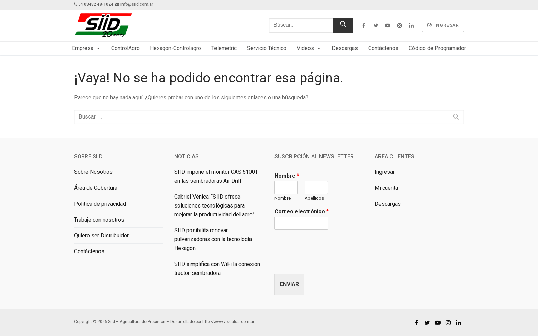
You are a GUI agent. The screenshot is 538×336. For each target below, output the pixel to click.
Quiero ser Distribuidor (101, 235)
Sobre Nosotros (93, 172)
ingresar (443, 25)
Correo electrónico (301, 211)
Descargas (345, 48)
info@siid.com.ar (136, 4)
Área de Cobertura (95, 187)
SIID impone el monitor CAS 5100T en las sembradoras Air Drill (216, 176)
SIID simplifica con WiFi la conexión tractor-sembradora (217, 268)
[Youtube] (388, 25)
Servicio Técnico (266, 48)
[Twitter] (376, 25)
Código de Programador (437, 48)
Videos (309, 48)
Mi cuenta (386, 187)
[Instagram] (400, 25)
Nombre (286, 175)
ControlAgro (125, 48)
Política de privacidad (100, 204)
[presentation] (326, 262)
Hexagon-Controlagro (175, 48)
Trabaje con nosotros (99, 219)
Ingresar (385, 172)
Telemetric (224, 48)
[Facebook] (364, 25)
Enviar (289, 284)
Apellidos (314, 198)
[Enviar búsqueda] (343, 25)
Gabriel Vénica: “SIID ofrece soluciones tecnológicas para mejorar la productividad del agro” (214, 205)
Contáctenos (383, 48)
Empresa (86, 48)
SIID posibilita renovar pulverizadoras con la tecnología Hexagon (213, 239)
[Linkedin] (412, 25)
